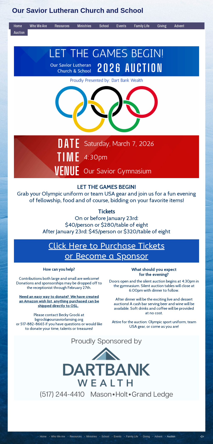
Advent (179, 25)
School (104, 25)
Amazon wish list (38, 301)
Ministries (84, 25)
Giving (161, 25)
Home (18, 25)
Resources (62, 25)
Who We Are (38, 25)
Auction (19, 32)
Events (121, 25)
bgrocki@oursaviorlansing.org (59, 319)
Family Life (141, 25)
